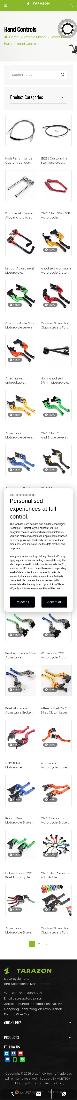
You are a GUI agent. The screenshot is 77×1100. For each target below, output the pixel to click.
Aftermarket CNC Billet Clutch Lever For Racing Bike (54, 710)
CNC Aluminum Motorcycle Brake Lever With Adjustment (54, 820)
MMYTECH (63, 1078)
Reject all (22, 602)
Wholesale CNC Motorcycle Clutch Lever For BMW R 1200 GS (54, 655)
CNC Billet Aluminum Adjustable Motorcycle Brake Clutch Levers (56, 875)
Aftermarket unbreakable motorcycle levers (19, 380)
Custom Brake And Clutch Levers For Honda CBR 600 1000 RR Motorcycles (56, 325)
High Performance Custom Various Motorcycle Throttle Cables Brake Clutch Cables (20, 160)
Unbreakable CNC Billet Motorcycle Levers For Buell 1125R (20, 875)
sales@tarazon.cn (28, 998)
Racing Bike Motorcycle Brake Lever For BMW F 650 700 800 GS (20, 820)
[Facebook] (13, 1053)
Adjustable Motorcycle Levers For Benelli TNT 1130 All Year (19, 435)
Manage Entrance (28, 1083)
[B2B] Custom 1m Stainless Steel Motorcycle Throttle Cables (55, 160)
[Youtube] (20, 1053)
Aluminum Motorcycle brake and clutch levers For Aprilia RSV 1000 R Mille (56, 765)
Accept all (54, 602)
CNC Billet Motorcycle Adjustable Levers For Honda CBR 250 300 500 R (19, 765)
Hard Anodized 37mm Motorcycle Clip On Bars (54, 380)
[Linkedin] (6, 1053)
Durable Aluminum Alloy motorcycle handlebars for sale (20, 215)
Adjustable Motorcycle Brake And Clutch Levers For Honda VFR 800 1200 (19, 930)
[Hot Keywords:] (63, 74)
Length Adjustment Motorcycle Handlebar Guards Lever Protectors (19, 270)
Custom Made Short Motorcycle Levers (20, 325)
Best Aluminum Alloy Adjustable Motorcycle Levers (20, 655)
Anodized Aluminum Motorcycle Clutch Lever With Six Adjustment (56, 270)
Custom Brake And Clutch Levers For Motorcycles (55, 930)
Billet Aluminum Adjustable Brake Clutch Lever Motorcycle (18, 710)
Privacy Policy (54, 1083)
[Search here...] (34, 74)
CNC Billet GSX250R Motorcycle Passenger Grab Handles (55, 215)
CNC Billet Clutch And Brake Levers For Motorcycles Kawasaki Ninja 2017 (55, 435)
